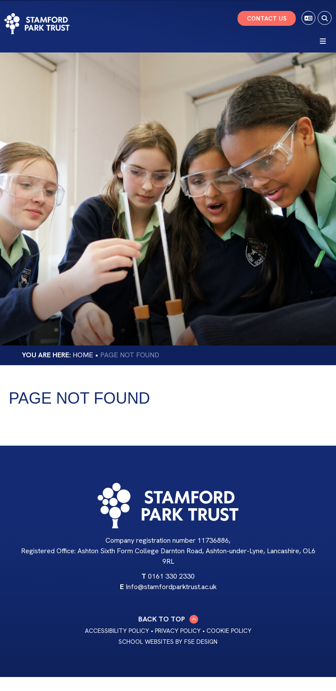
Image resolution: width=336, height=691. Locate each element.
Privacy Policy (178, 631)
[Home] (37, 23)
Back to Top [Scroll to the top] (168, 619)
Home (83, 354)
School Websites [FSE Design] (146, 642)
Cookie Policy (229, 631)
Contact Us (267, 18)
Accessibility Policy (117, 631)
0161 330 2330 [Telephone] (171, 576)
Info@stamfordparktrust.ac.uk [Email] (171, 586)
